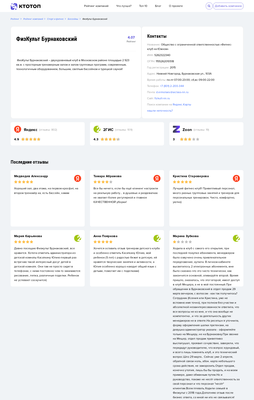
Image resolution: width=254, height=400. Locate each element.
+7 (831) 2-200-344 (192, 86)
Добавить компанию (228, 6)
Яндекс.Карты (202, 104)
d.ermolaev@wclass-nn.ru (193, 92)
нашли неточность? (180, 111)
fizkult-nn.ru (182, 98)
